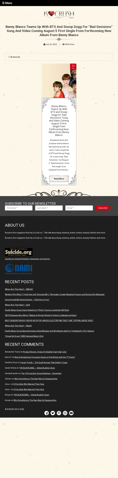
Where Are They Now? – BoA (17, 305)
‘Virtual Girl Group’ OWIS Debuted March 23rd (24, 336)
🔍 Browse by (14, 57)
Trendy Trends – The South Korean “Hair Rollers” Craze (43, 362)
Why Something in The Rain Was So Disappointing (35, 379)
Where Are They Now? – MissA (18, 326)
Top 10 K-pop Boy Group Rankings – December (41, 373)
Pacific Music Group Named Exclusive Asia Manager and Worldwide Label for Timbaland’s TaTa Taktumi (49, 331)
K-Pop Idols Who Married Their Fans (29, 384)
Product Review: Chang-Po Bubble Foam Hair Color (45, 352)
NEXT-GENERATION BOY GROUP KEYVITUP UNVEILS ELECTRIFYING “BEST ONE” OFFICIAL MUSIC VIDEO (49, 320)
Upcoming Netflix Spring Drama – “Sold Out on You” (27, 300)
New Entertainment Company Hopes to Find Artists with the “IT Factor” (45, 357)
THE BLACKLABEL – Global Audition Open (37, 368)
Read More (59, 179)
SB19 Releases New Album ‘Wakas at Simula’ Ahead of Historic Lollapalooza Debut (41, 315)
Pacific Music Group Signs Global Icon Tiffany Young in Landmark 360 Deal (37, 310)
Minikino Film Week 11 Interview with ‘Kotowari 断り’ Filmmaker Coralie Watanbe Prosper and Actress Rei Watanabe (55, 294)
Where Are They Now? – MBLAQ (19, 289)
